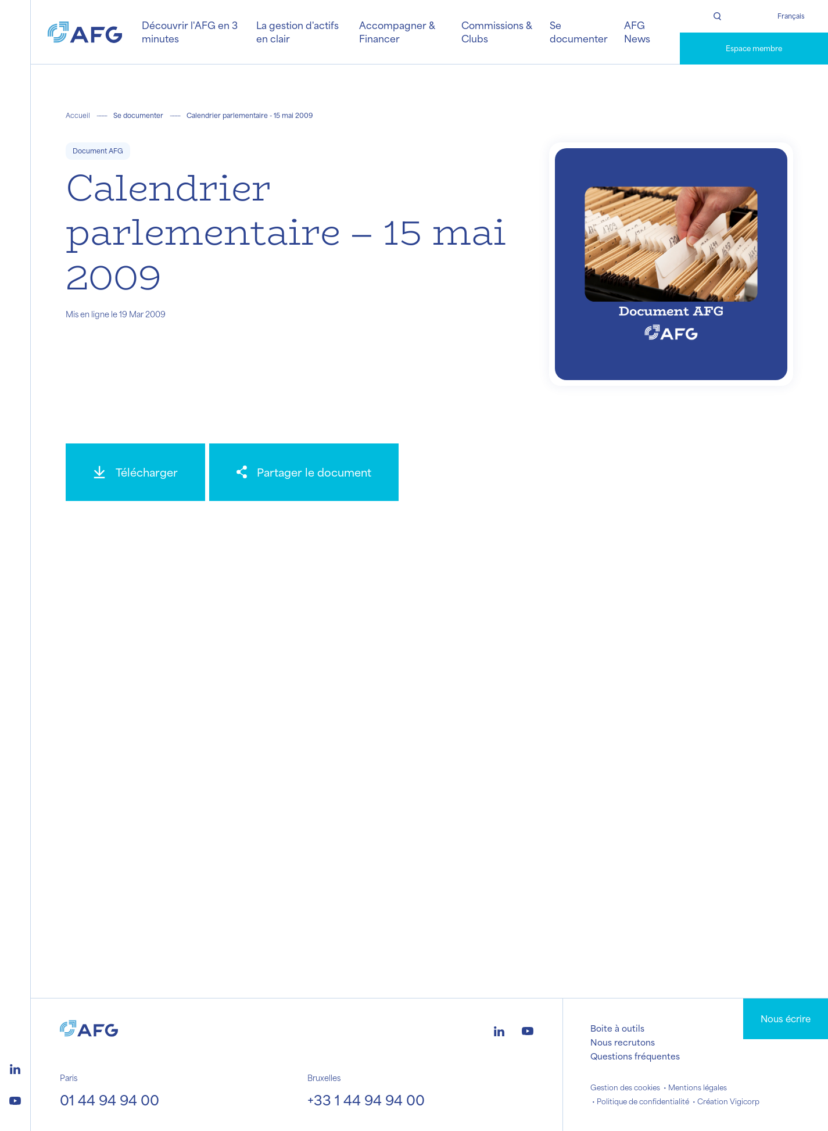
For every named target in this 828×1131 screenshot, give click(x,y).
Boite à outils (617, 1028)
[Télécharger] (135, 472)
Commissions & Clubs (496, 31)
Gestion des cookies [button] (625, 1087)
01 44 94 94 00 (109, 1099)
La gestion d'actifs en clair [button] (297, 31)
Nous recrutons (622, 1042)
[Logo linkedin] (15, 1067)
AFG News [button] (637, 31)
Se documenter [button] (579, 31)
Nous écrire (786, 1018)
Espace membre (754, 48)
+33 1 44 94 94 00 (366, 1099)
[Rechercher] (717, 16)
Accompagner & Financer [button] (397, 31)
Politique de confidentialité (643, 1101)
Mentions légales (697, 1087)
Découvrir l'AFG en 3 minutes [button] (190, 31)
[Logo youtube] (15, 1099)
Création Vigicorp (728, 1101)
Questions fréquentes (635, 1056)
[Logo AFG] (85, 32)
